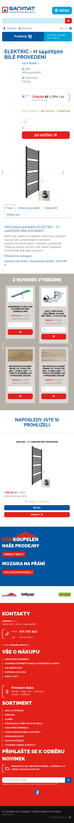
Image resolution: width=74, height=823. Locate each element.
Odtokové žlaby (14, 740)
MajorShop (8, 814)
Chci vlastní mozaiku (18, 572)
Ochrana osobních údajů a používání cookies (32, 663)
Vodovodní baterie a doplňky (22, 732)
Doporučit (51, 208)
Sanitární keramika (15, 261)
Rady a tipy (11, 676)
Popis (10, 208)
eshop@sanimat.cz (19, 644)
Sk (66, 28)
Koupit (37, 514)
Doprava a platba (15, 672)
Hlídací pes (13, 214)
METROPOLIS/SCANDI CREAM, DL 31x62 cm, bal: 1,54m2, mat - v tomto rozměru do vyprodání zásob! (53, 371)
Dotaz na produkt (29, 208)
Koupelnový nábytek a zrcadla (23, 723)
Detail (37, 507)
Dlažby (9, 719)
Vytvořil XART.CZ (60, 817)
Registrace (25, 28)
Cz (61, 28)
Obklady (10, 714)
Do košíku (45, 135)
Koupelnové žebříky (42, 261)
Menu (62, 10)
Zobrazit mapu (14, 554)
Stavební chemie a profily (20, 744)
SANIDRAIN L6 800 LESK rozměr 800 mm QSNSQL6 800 (20, 309)
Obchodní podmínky (17, 659)
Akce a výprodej (14, 710)
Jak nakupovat (14, 667)
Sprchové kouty (14, 736)
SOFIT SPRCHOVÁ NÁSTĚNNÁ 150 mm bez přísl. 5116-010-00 (53, 313)
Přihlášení (9, 28)
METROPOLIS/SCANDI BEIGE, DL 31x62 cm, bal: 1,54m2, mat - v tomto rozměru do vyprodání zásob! (20, 371)
